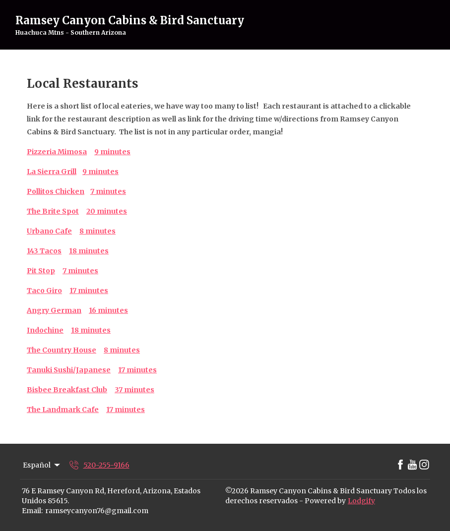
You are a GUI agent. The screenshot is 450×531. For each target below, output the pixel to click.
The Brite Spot (53, 211)
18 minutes (89, 250)
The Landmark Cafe (63, 409)
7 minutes (80, 270)
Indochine (45, 330)
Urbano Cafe (49, 231)
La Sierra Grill (51, 171)
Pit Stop (41, 270)
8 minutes (97, 231)
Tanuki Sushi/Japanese (69, 369)
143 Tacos (44, 250)
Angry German (54, 310)
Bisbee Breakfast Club (67, 389)
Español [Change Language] (42, 465)
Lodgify (361, 500)
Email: (32, 510)
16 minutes (108, 310)
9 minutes (112, 151)
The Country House (61, 350)
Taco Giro (44, 290)
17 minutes (88, 290)
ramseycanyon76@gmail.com (96, 510)
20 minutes (106, 211)
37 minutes (134, 389)
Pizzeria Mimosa (57, 151)
